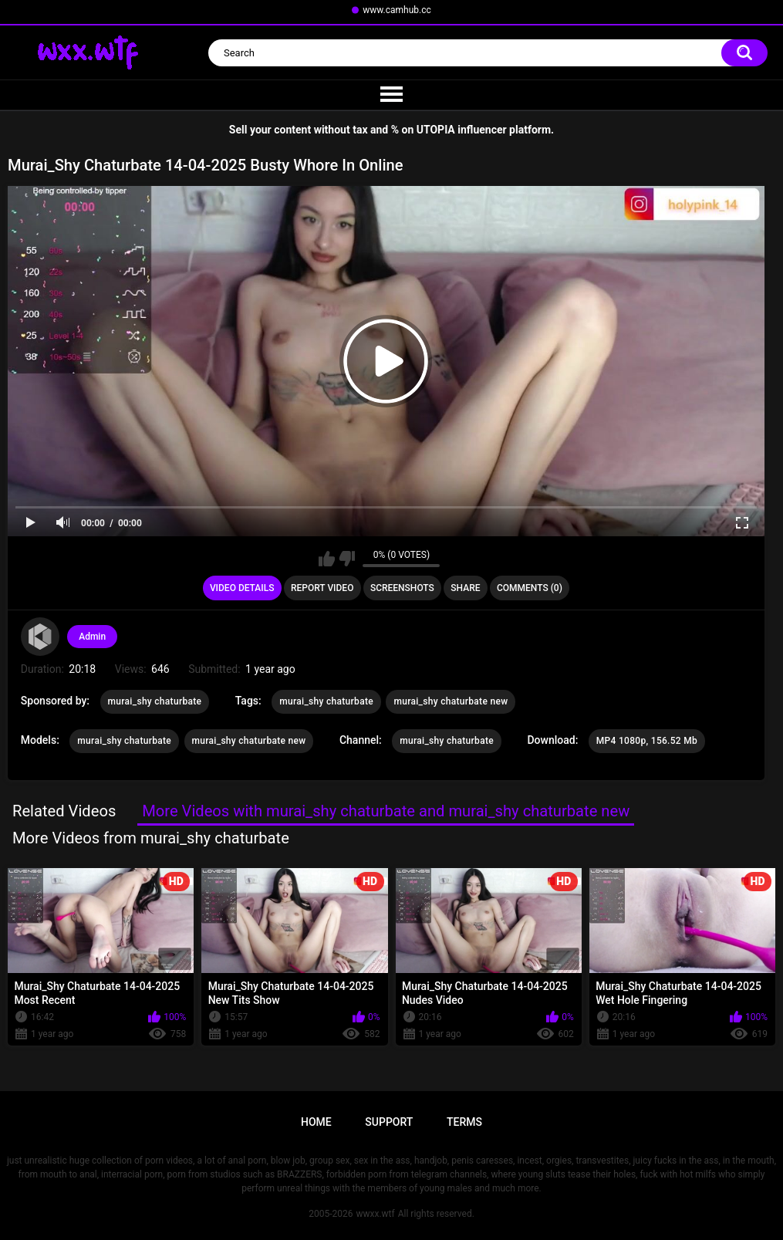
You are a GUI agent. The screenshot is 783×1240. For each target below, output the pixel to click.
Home (316, 1122)
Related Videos (64, 811)
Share (465, 588)
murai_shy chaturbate (155, 701)
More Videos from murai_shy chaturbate (150, 838)
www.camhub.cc (397, 10)
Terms (464, 1122)
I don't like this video (347, 558)
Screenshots (402, 588)
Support (389, 1122)
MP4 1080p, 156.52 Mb (646, 740)
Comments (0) (529, 588)
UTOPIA (436, 129)
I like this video (327, 558)
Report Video (322, 588)
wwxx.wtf (375, 1213)
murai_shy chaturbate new (450, 701)
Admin (92, 636)
